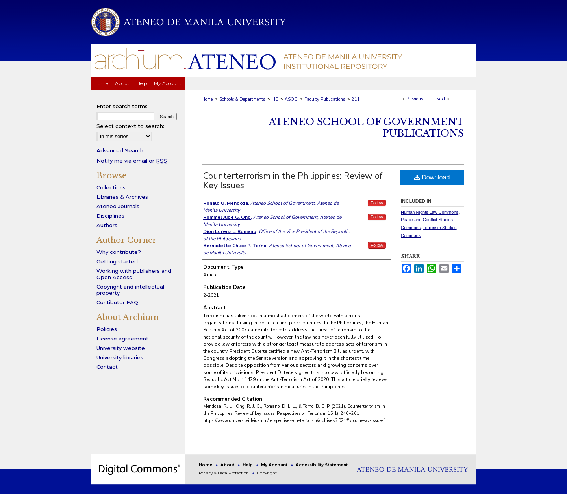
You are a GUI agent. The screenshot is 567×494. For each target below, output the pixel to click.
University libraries (119, 357)
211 (356, 99)
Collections (111, 187)
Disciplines (110, 216)
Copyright (267, 472)
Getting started (117, 261)
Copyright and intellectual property (130, 289)
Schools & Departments (242, 99)
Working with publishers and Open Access (133, 274)
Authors (106, 225)
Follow (377, 202)
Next (440, 99)
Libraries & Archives (122, 197)
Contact (107, 367)
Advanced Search (119, 150)
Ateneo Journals (117, 206)
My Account (275, 465)
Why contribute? (118, 252)
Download (432, 177)
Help (248, 465)
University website (120, 348)
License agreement (122, 338)
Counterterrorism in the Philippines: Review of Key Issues (292, 180)
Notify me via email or (131, 160)
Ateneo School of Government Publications (366, 127)
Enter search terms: (122, 106)
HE (275, 99)
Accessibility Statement (322, 465)
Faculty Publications (324, 99)
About (227, 465)
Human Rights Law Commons (429, 212)
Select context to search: (130, 126)
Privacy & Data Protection (224, 472)
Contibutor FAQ (117, 302)
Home (207, 99)
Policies (106, 329)
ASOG (291, 99)
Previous (414, 99)
